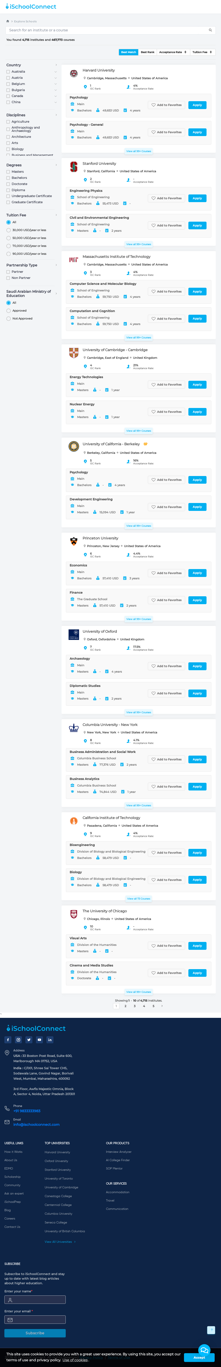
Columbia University (58, 1213)
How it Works (13, 1151)
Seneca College (56, 1222)
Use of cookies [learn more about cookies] (75, 1360)
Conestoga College (58, 1196)
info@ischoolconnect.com (36, 1125)
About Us (10, 1160)
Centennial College (58, 1205)
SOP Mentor (114, 1168)
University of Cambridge (61, 1187)
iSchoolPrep (12, 1202)
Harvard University (57, 1152)
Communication (117, 1209)
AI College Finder (118, 1160)
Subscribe (35, 1333)
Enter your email (18, 1311)
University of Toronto (59, 1178)
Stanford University (58, 1169)
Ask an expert (14, 1193)
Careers (9, 1218)
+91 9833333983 (26, 1111)
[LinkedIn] (49, 1039)
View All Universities (60, 1241)
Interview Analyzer (118, 1151)
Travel (110, 1200)
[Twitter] (28, 1039)
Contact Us (12, 1227)
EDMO (8, 1168)
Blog (7, 1210)
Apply (197, 105)
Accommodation (117, 1192)
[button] (204, 1350)
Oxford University (56, 1161)
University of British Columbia (65, 1231)
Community (12, 1185)
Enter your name (18, 1291)
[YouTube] (39, 1039)
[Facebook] (7, 1039)
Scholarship (12, 1176)
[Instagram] (18, 1039)
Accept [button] (199, 1358)
